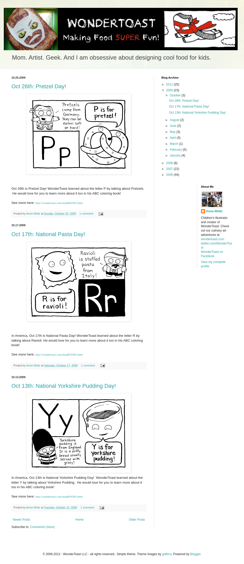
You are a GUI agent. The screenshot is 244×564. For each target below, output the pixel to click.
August (175, 120)
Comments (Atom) (42, 527)
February (176, 149)
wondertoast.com (212, 239)
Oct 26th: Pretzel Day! (38, 86)
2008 (170, 163)
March (174, 144)
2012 (170, 84)
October (175, 95)
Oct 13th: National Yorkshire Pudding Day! (63, 386)
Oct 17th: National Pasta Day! (48, 234)
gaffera (167, 554)
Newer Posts (21, 519)
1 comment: (87, 213)
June (173, 126)
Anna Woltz (214, 211)
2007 (170, 169)
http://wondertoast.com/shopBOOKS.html (59, 202)
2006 (170, 175)
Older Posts (137, 519)
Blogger (195, 554)
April (173, 137)
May (173, 132)
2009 (170, 90)
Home (79, 519)
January (175, 155)
